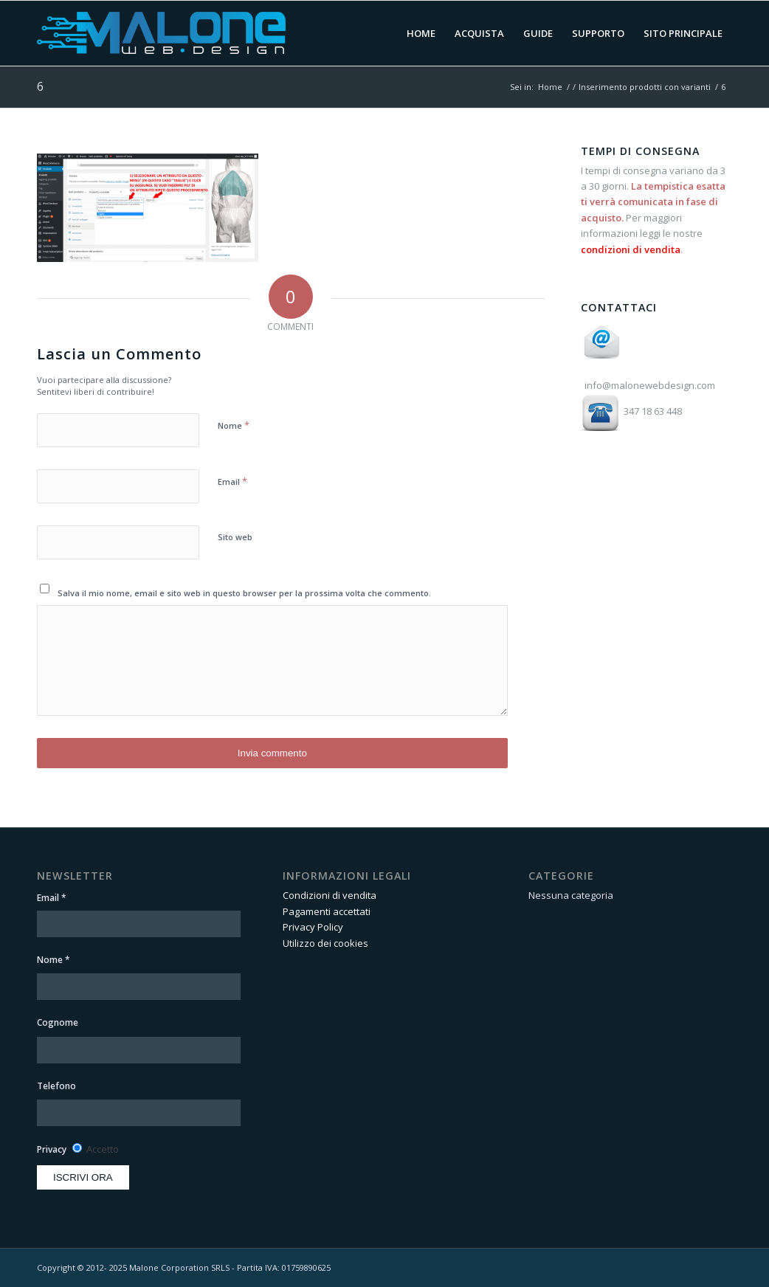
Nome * (53, 959)
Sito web (235, 536)
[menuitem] (421, 33)
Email (232, 481)
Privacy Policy (313, 927)
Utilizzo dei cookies (325, 943)
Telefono (56, 1086)
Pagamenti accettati (326, 911)
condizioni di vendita (630, 249)
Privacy (51, 1149)
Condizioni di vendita (329, 895)
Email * (51, 897)
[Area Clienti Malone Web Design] (228, 33)
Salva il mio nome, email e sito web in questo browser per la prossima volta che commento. (244, 592)
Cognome (57, 1022)
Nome (233, 425)
